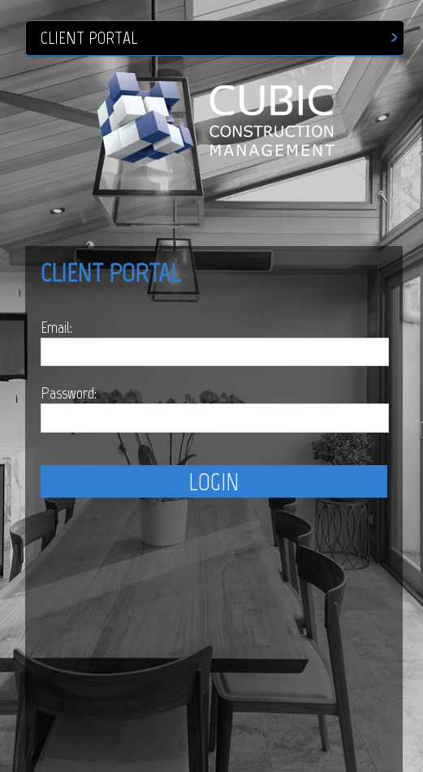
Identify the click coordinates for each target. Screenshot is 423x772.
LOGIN (213, 482)
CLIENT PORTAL (89, 38)
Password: (69, 393)
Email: (56, 327)
